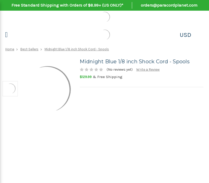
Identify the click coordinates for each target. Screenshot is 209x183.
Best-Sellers (29, 49)
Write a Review (148, 69)
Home (9, 49)
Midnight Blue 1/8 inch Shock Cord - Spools (77, 49)
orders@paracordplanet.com (169, 5)
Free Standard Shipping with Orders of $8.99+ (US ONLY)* (67, 5)
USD (185, 34)
